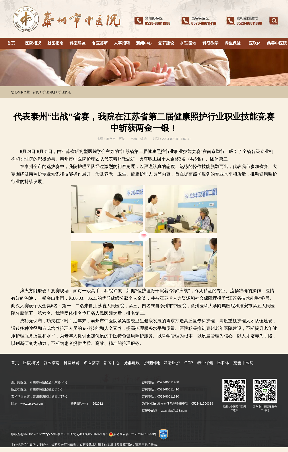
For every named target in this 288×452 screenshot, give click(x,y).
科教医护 (172, 363)
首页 (11, 43)
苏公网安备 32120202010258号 (133, 434)
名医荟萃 (100, 43)
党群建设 (166, 43)
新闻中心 (144, 43)
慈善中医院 (277, 43)
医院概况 (33, 43)
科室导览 (78, 43)
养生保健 (233, 43)
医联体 (255, 43)
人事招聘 (122, 43)
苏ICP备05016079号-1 (92, 434)
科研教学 (210, 43)
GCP (188, 363)
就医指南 (55, 43)
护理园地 (188, 43)
